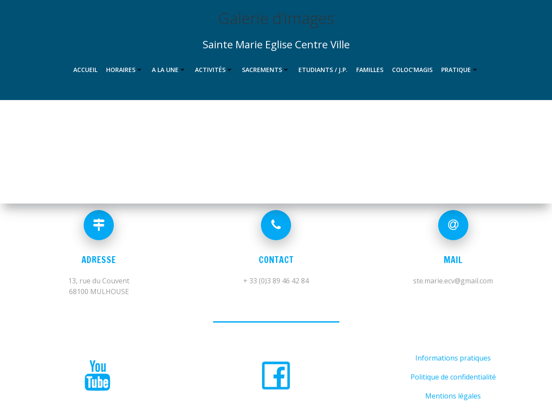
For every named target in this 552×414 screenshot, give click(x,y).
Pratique (460, 70)
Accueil (85, 70)
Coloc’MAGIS (412, 70)
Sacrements (266, 70)
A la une (169, 70)
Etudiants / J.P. (323, 70)
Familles (369, 70)
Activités (214, 70)
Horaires (124, 70)
